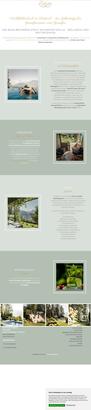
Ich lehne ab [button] (61, 405)
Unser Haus (83, 83)
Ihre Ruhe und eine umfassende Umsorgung (27, 85)
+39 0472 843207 (9, 389)
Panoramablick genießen (19, 206)
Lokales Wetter (75, 387)
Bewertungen (76, 384)
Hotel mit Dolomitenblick (67, 123)
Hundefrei (78, 376)
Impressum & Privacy (39, 400)
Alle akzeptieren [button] (53, 405)
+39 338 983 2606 (9, 393)
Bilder (79, 371)
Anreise (79, 382)
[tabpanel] (34, 360)
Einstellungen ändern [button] (70, 405)
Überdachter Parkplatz (72, 378)
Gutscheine (77, 373)
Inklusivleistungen (73, 380)
